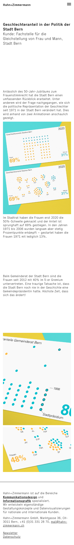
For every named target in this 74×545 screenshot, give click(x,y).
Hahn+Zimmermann (17, 5)
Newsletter (10, 533)
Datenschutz (12, 537)
